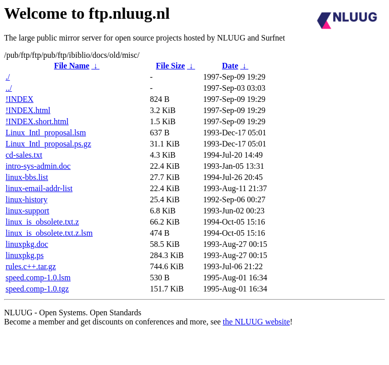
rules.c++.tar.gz (31, 266)
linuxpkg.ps (25, 255)
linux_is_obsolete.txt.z (42, 221)
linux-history (27, 199)
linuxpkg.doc (27, 244)
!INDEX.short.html (37, 121)
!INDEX (19, 99)
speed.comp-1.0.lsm (38, 277)
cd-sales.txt (24, 155)
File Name (72, 65)
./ (8, 76)
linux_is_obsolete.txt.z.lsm (49, 233)
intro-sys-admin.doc (38, 166)
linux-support (27, 210)
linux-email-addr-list (39, 188)
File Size (170, 65)
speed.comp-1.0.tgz (37, 288)
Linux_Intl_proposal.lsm (46, 132)
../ (9, 88)
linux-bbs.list (27, 177)
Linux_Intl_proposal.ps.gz (48, 143)
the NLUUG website (256, 321)
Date (230, 65)
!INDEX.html (28, 110)
